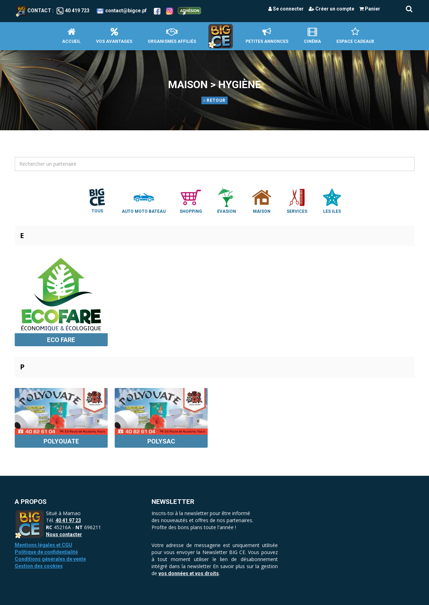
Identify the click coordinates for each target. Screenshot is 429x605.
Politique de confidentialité (46, 552)
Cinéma (312, 35)
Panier (369, 9)
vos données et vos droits (189, 573)
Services (296, 200)
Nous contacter (64, 534)
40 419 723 (77, 10)
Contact (33, 10)
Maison (261, 200)
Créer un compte (331, 9)
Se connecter (286, 9)
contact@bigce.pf (126, 10)
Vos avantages (114, 35)
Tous (97, 200)
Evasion (226, 200)
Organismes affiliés (172, 35)
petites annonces (267, 35)
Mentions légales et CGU (43, 545)
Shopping (191, 200)
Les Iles (331, 200)
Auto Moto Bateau (144, 200)
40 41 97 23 (68, 520)
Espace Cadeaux (355, 35)
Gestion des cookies (39, 566)
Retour (214, 100)
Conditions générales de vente (50, 559)
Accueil (71, 35)
